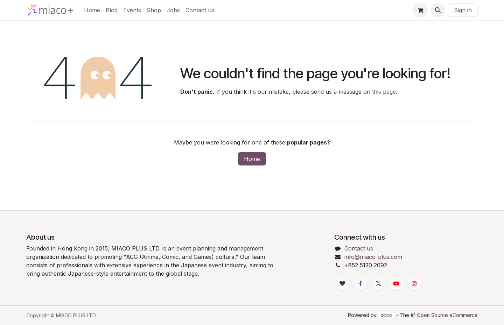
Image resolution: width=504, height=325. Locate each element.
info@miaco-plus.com (373, 256)
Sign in (463, 10)
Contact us (358, 248)
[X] (378, 283)
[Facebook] (361, 283)
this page (384, 91)
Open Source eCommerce (447, 315)
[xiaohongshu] (342, 283)
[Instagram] (414, 283)
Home (252, 158)
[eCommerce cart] (420, 10)
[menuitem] (92, 10)
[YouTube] (396, 283)
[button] (437, 10)
